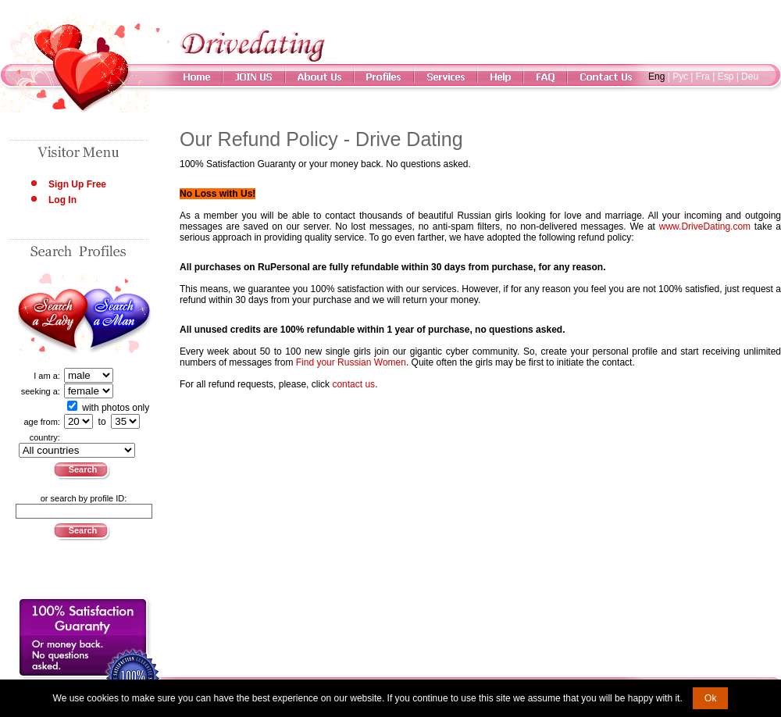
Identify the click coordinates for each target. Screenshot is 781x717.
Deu (749, 76)
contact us (353, 384)
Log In (62, 199)
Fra (703, 76)
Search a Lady (51, 315)
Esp (726, 76)
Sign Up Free (77, 184)
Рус (680, 76)
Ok (710, 698)
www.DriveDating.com (705, 226)
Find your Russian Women (351, 362)
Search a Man (117, 315)
